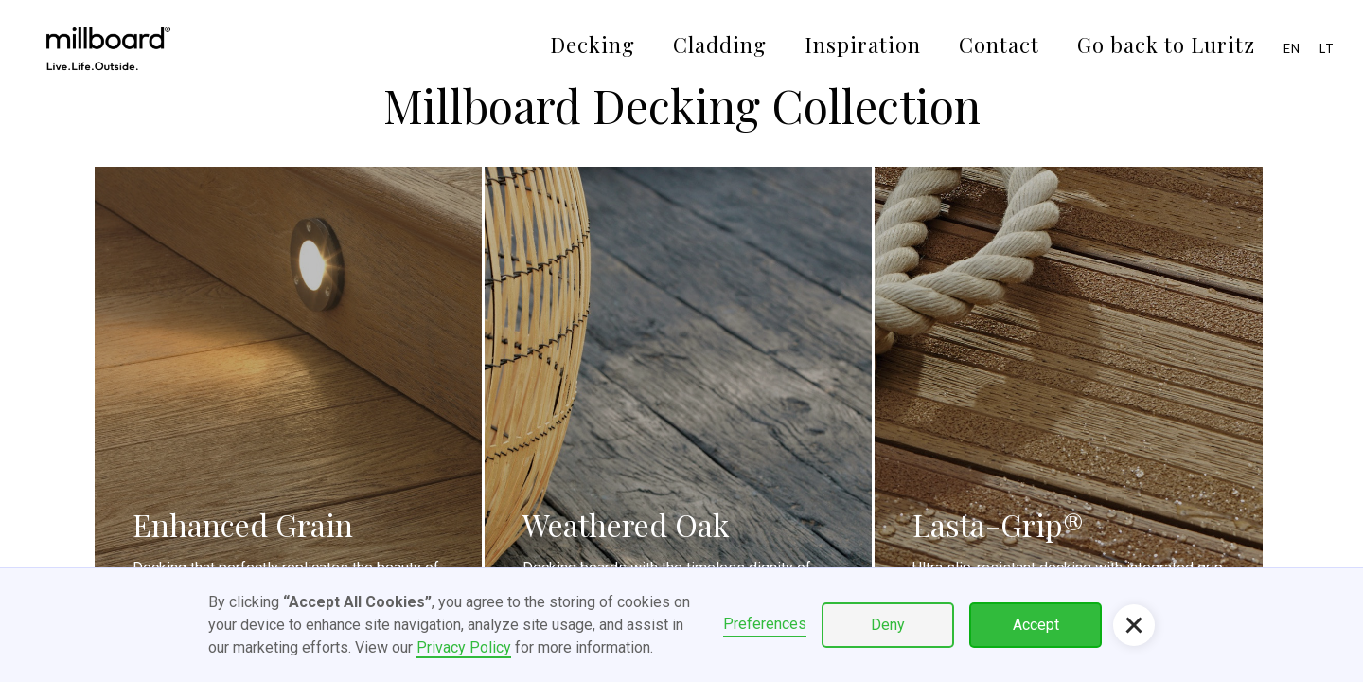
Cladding (720, 44)
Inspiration (863, 44)
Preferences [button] (764, 624)
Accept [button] (1036, 625)
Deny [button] (888, 625)
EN (1292, 48)
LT (1327, 48)
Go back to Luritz (1166, 44)
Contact (999, 44)
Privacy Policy (463, 647)
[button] (1134, 625)
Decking (592, 44)
